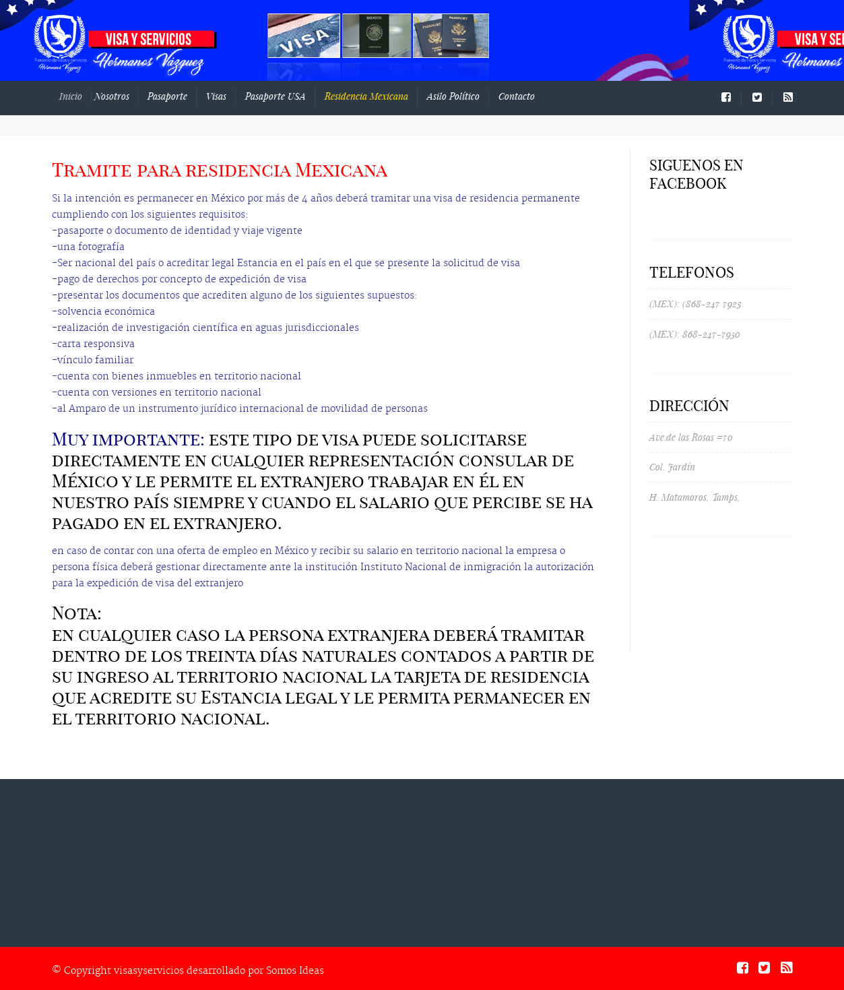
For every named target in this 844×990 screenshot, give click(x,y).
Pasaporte (169, 96)
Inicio (82, 96)
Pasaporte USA (275, 96)
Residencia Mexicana (366, 96)
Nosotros (120, 96)
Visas (216, 96)
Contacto (516, 96)
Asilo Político (453, 96)
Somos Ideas (295, 971)
